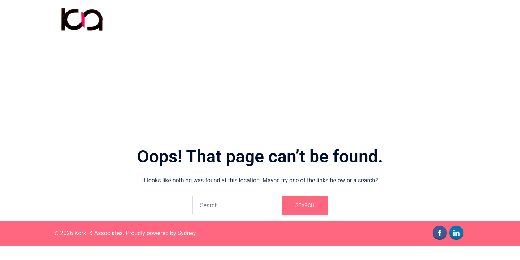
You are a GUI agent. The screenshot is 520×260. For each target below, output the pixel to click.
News (454, 19)
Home (358, 19)
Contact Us (425, 19)
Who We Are (389, 19)
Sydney (187, 233)
